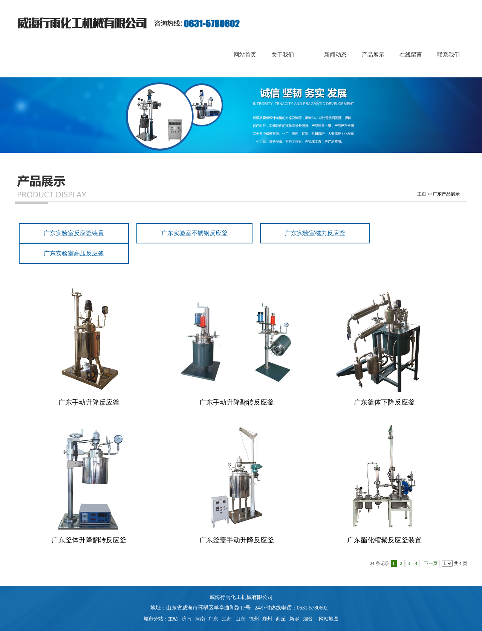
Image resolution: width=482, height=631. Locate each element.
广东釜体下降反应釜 (384, 402)
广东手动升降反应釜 (88, 402)
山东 (240, 619)
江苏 (227, 619)
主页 (421, 194)
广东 (213, 619)
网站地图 (327, 619)
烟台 (308, 619)
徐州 (254, 619)
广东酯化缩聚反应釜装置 (384, 540)
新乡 (294, 619)
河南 (200, 619)
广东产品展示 (446, 194)
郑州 (267, 619)
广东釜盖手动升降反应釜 (236, 540)
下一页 (431, 563)
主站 (173, 619)
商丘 (281, 619)
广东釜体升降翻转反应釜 (89, 540)
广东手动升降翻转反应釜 (236, 402)
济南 (186, 619)
